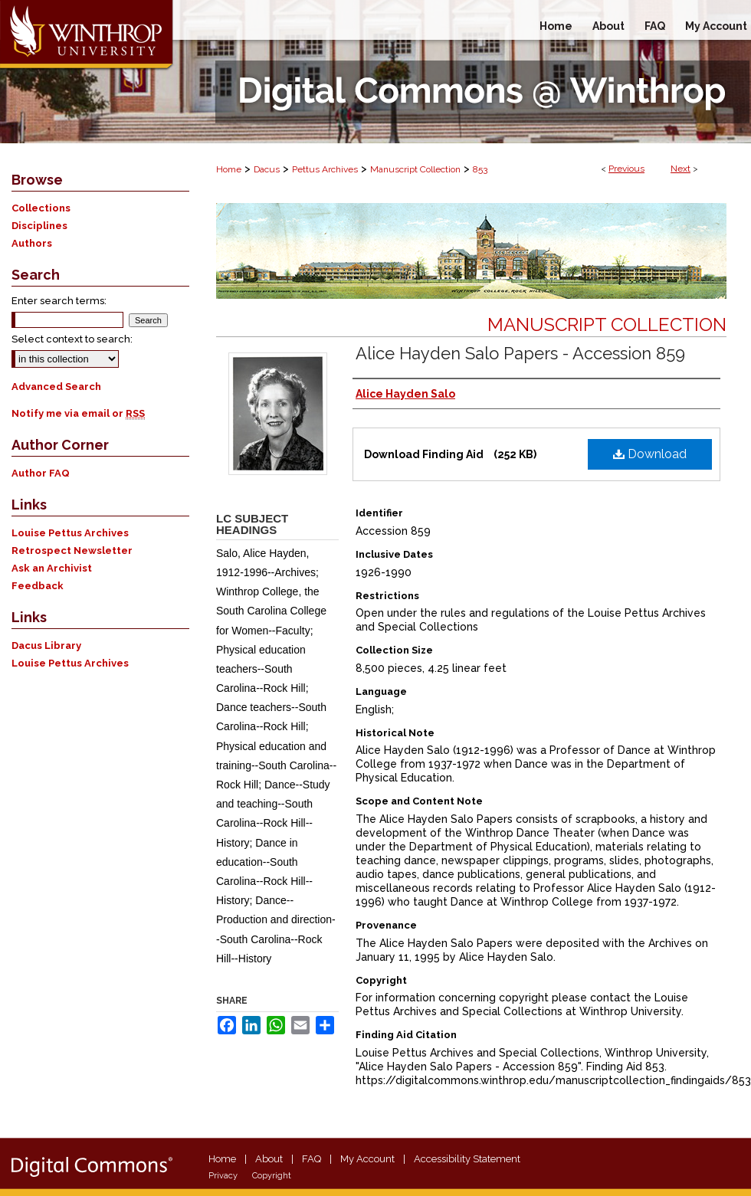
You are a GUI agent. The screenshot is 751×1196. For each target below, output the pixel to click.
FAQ (311, 1159)
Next (680, 168)
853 (480, 169)
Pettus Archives (325, 169)
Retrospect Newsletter (72, 550)
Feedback (37, 585)
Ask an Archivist (51, 568)
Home (228, 169)
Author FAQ (40, 473)
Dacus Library (46, 645)
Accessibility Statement (467, 1159)
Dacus (267, 169)
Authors (31, 243)
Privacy (223, 1176)
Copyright (271, 1176)
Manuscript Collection (415, 169)
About (269, 1159)
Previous (626, 168)
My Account (367, 1159)
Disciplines (39, 225)
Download (650, 454)
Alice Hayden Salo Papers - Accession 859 (520, 353)
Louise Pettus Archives (70, 533)
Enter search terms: (59, 300)
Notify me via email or (78, 413)
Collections (41, 208)
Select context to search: (72, 339)
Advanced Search (56, 386)
